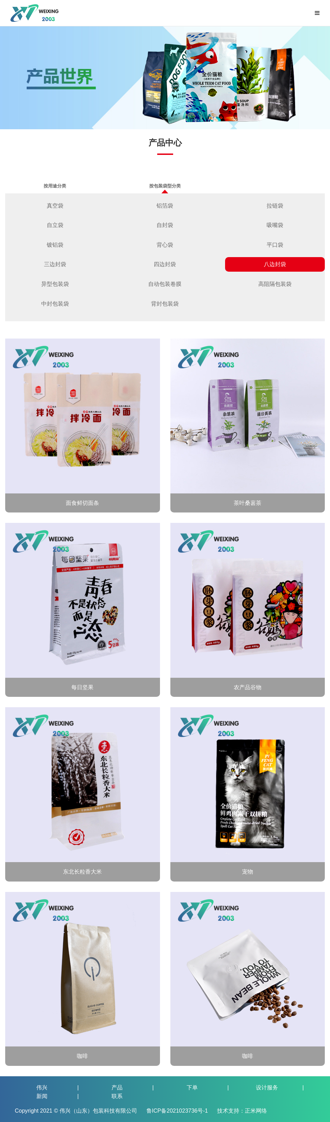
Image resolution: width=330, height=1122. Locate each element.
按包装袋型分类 (165, 188)
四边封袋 (165, 264)
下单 (192, 1087)
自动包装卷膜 (164, 284)
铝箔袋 (165, 206)
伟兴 (41, 1087)
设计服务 (267, 1087)
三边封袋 (55, 264)
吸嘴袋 (275, 225)
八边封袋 (275, 264)
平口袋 (275, 245)
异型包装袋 (55, 284)
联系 (117, 1096)
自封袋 (165, 225)
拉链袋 (275, 206)
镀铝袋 (55, 245)
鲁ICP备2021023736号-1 (177, 1111)
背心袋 (165, 245)
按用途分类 (55, 186)
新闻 (41, 1096)
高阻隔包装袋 (275, 284)
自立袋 (55, 225)
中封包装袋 (55, 304)
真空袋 (55, 206)
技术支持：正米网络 (242, 1111)
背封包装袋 (165, 304)
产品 (117, 1087)
